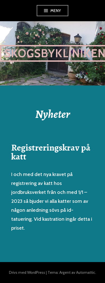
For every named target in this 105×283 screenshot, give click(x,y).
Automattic (85, 272)
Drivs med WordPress (27, 272)
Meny (55, 10)
